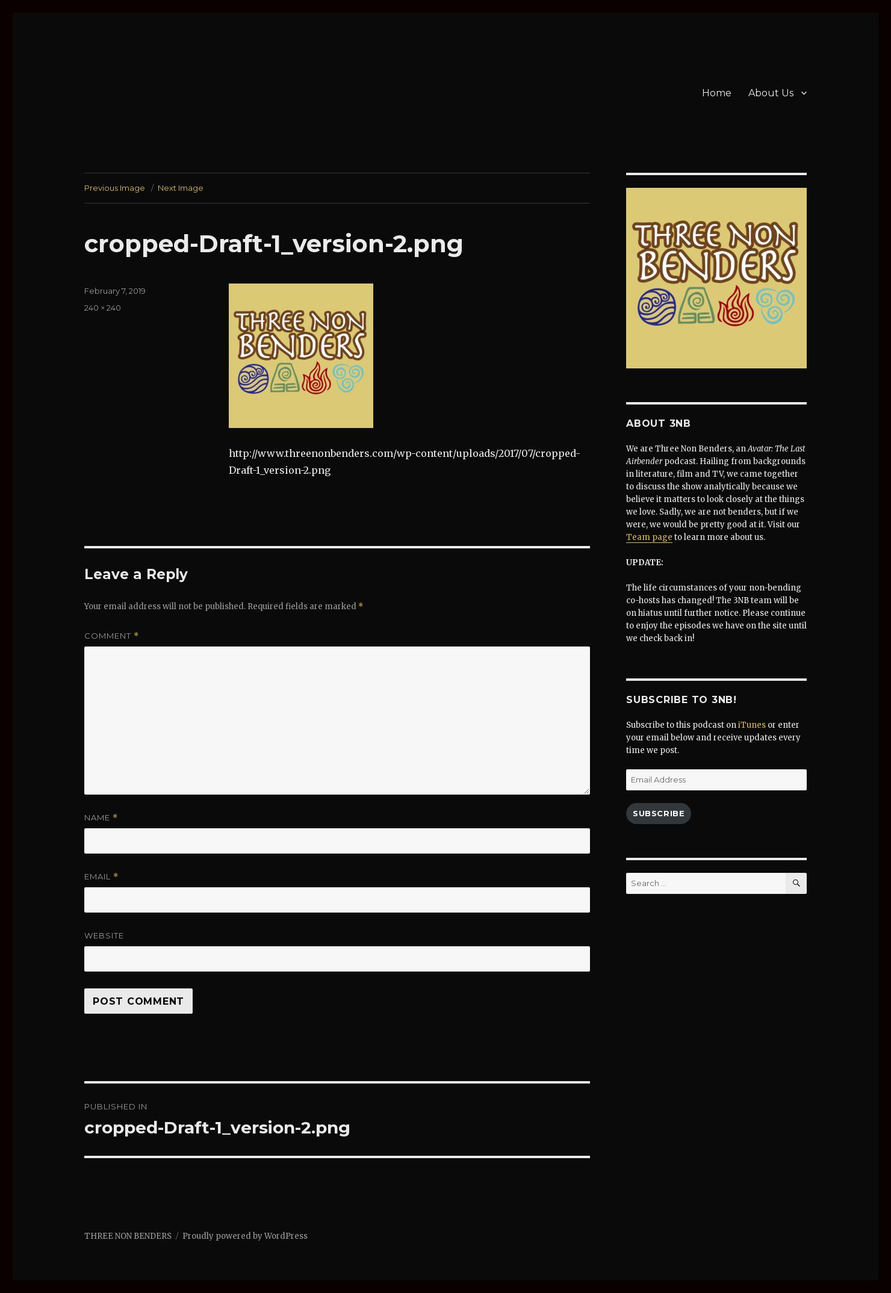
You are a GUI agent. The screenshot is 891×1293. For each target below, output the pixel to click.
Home (716, 93)
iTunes (752, 725)
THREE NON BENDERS (128, 1236)
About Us (770, 93)
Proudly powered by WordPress (245, 1236)
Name (101, 818)
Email (101, 877)
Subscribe (659, 813)
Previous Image (114, 188)
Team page (649, 537)
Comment (111, 636)
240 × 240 (102, 307)
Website (104, 935)
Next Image (180, 188)
